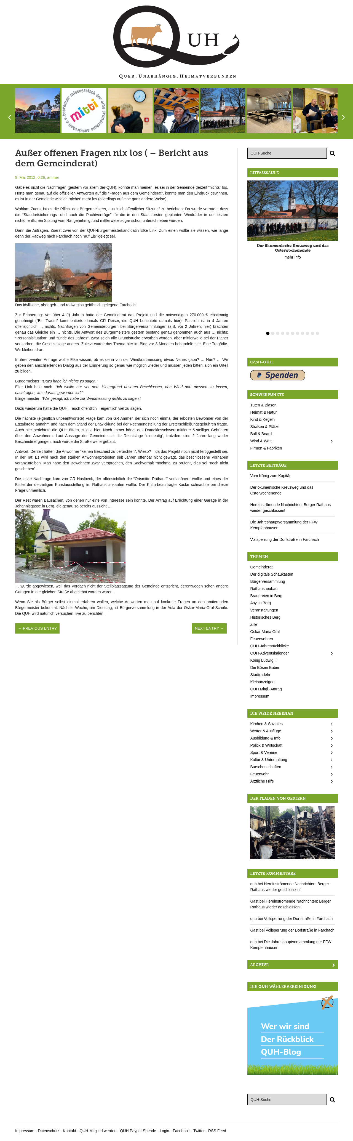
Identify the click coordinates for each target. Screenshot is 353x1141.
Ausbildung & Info (265, 738)
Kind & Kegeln (262, 419)
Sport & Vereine (263, 752)
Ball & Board (261, 434)
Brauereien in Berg (266, 596)
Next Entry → (209, 628)
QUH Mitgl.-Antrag (266, 689)
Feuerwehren (261, 639)
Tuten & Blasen (263, 405)
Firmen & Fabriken (266, 448)
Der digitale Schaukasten (271, 574)
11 (317, 333)
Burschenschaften (265, 767)
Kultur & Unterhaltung (268, 759)
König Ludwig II (263, 660)
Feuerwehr (259, 774)
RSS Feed (217, 1131)
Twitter (199, 1131)
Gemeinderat (261, 567)
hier (177, 320)
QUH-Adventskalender (269, 653)
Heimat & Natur (263, 412)
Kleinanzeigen (262, 682)
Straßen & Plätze (264, 426)
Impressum (259, 696)
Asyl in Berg (260, 603)
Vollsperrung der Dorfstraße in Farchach (284, 539)
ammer (53, 177)
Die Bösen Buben (265, 667)
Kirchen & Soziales (266, 724)
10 (312, 333)
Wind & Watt (260, 441)
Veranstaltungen (264, 610)
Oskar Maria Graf (265, 631)
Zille (253, 624)
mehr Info (293, 257)
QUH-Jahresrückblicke (269, 646)
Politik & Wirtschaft (266, 745)
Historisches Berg (265, 617)
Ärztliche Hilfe (262, 781)
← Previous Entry (37, 628)
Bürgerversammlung (267, 581)
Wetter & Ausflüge (265, 731)
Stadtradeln (260, 674)
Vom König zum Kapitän (270, 476)
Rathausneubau (263, 588)
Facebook (181, 1131)
